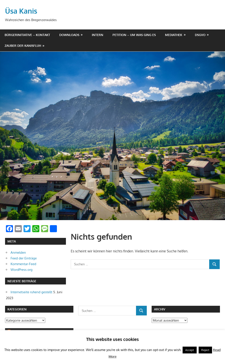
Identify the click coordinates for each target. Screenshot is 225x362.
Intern (97, 34)
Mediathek (173, 34)
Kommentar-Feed (23, 264)
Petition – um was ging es (134, 34)
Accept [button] (189, 350)
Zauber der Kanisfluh (23, 45)
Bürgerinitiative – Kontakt (27, 34)
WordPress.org (22, 269)
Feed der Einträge (24, 258)
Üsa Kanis (21, 10)
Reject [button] (205, 350)
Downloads (69, 34)
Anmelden (18, 252)
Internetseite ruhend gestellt (31, 292)
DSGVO (200, 34)
